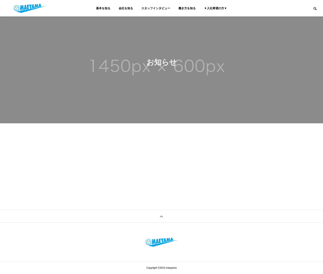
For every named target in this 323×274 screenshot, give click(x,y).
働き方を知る (187, 8)
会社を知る (126, 8)
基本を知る (103, 8)
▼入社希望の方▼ (215, 8)
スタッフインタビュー (155, 8)
